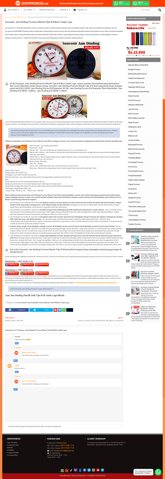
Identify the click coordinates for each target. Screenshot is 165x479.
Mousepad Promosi (135, 145)
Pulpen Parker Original (136, 180)
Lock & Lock (132, 131)
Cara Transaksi (12, 442)
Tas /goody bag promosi (137, 211)
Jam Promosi (133, 109)
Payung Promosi (134, 153)
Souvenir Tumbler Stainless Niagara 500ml (150, 272)
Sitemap (10, 447)
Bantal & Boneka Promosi (137, 74)
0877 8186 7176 (67, 445)
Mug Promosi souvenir (136, 149)
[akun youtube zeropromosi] (98, 470)
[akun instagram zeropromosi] (93, 470)
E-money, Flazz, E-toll (136, 83)
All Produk (26, 10)
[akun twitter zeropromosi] (89, 470)
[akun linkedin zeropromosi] (102, 470)
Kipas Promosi (133, 122)
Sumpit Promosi (134, 202)
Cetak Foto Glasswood (136, 78)
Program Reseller (12, 452)
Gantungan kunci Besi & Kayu (138, 91)
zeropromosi (61, 443)
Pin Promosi (132, 167)
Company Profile (12, 445)
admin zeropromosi (29, 352)
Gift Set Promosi (134, 100)
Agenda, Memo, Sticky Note (138, 65)
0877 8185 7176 (67, 448)
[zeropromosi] (32, 3)
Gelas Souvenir (133, 96)
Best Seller (11, 10)
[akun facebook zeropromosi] (84, 470)
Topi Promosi (133, 215)
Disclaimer (10, 450)
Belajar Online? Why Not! (14, 321)
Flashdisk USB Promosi (136, 87)
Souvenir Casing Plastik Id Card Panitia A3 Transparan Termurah (150, 289)
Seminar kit (132, 189)
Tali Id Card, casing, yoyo (137, 206)
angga (17, 365)
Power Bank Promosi (135, 171)
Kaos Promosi (133, 114)
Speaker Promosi (134, 198)
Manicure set (133, 136)
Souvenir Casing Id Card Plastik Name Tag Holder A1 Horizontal (100, 321)
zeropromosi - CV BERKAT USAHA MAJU (91, 475)
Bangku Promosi (134, 69)
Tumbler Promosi (134, 224)
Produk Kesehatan (135, 176)
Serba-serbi (132, 193)
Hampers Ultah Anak (135, 105)
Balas (16, 343)
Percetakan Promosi (135, 162)
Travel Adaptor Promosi (137, 220)
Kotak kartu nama (134, 127)
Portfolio (59, 10)
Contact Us (76, 10)
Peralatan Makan (134, 158)
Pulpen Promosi (134, 184)
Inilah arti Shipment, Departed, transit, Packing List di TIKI (148, 309)
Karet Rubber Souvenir (136, 118)
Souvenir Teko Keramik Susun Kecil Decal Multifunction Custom (149, 238)
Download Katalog (44, 10)
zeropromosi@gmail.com (64, 451)
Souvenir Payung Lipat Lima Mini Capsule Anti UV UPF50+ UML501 (149, 256)
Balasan (18, 347)
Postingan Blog (12, 455)
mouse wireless (134, 140)
